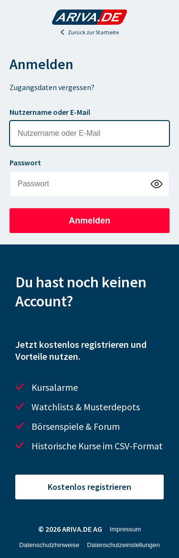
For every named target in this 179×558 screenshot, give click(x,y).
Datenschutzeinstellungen (123, 544)
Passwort (25, 162)
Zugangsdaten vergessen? (52, 87)
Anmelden (89, 220)
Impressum (125, 529)
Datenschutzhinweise (49, 544)
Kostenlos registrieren (89, 486)
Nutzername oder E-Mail (50, 112)
